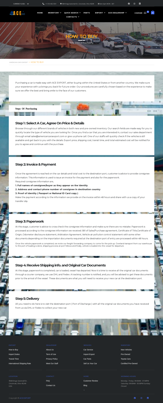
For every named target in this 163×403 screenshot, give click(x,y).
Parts (87, 13)
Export (99, 13)
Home (40, 13)
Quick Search (71, 13)
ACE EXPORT (25, 398)
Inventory (53, 13)
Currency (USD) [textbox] (19, 4)
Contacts (71, 17)
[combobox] (20, 4)
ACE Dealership (116, 13)
